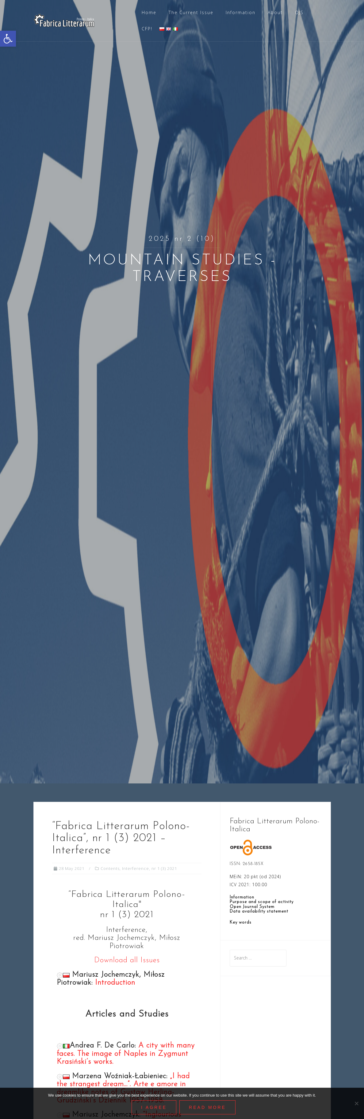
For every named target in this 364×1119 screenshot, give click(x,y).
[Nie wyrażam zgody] (356, 1103)
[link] (8, 39)
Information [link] (240, 12)
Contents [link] (110, 868)
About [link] (275, 12)
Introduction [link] (115, 982)
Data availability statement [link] (259, 911)
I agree (154, 1107)
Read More (207, 1107)
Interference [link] (135, 868)
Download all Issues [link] (127, 960)
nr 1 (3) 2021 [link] (164, 868)
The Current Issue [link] (191, 12)
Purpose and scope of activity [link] (261, 902)
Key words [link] (240, 922)
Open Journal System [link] (252, 907)
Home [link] (149, 12)
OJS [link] (299, 12)
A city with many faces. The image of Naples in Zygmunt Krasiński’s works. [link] (126, 1054)
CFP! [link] (147, 29)
